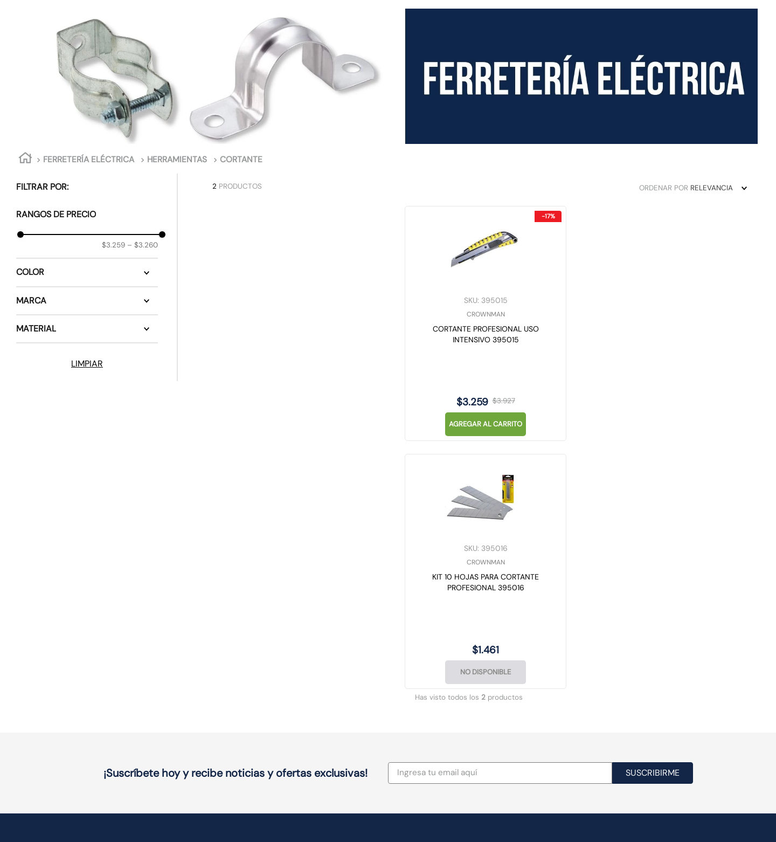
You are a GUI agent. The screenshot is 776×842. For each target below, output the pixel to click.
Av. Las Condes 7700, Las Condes (265, 643)
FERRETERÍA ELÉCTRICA (88, 159)
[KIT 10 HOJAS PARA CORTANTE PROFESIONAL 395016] (418, 323)
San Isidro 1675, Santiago (249, 666)
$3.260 (142, 245)
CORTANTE (241, 159)
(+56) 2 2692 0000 (433, 654)
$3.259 (113, 245)
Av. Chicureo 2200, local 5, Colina (264, 677)
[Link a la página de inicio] (25, 159)
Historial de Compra (579, 654)
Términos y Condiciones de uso (710, 643)
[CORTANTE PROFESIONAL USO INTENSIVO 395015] (281, 323)
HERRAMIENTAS (177, 159)
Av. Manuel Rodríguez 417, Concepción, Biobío (284, 729)
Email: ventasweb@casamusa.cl (453, 666)
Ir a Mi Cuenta (569, 643)
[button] (87, 272)
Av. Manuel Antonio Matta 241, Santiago (274, 654)
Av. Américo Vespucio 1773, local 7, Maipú (276, 688)
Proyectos (414, 643)
